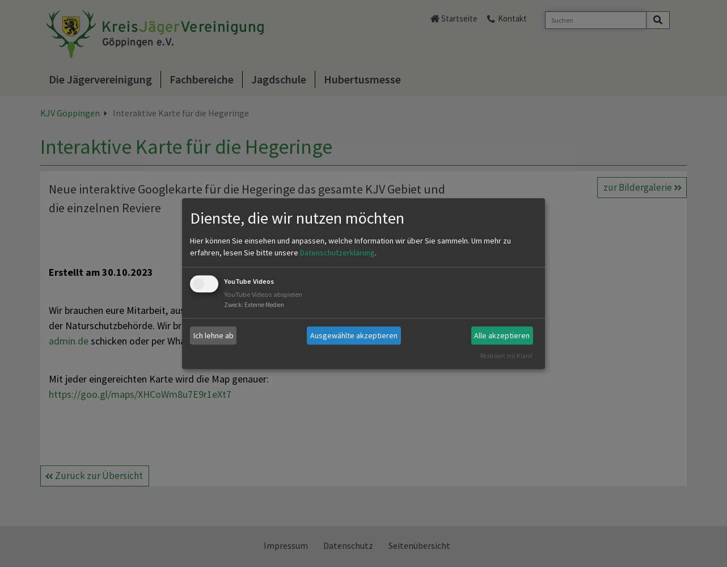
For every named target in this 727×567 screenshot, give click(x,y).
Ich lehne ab (213, 335)
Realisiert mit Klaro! (506, 356)
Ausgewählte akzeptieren (354, 335)
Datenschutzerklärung (337, 253)
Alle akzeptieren (502, 335)
